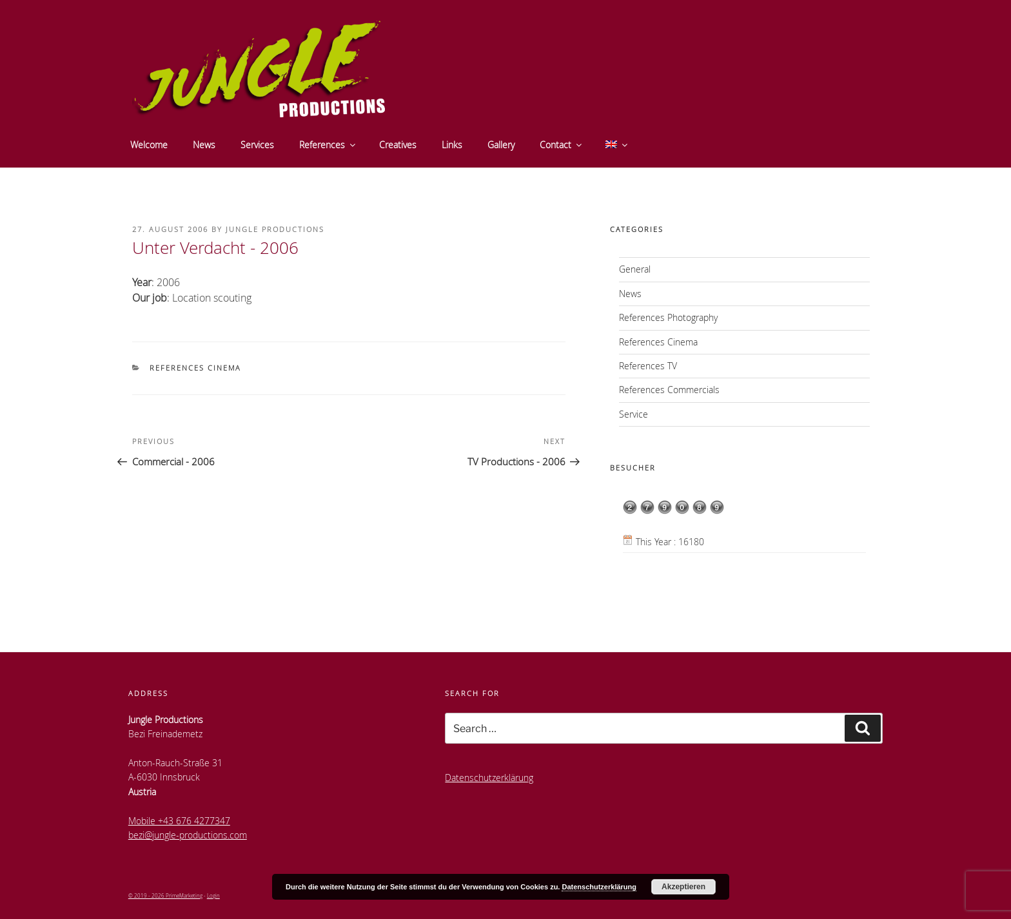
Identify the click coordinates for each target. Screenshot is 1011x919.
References (328, 145)
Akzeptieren (683, 886)
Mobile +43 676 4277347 (179, 821)
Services (257, 145)
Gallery (501, 145)
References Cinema (195, 367)
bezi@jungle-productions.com (187, 835)
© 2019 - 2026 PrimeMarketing (165, 895)
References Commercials (669, 389)
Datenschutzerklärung (489, 777)
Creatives (398, 145)
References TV (648, 366)
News (204, 145)
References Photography (668, 317)
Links (452, 145)
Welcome (149, 145)
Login (213, 895)
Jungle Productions (275, 229)
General (635, 269)
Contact (562, 145)
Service (633, 414)
